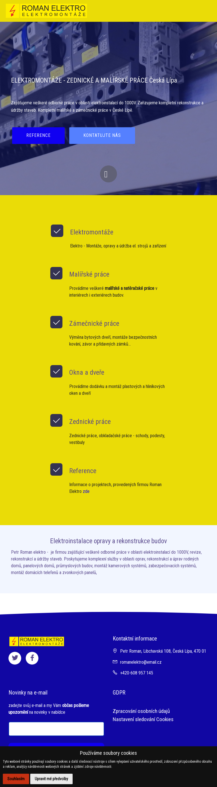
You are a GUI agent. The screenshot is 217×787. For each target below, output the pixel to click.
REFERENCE (38, 135)
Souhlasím (16, 779)
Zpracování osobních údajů (141, 711)
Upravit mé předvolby (51, 779)
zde (86, 491)
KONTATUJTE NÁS (102, 135)
